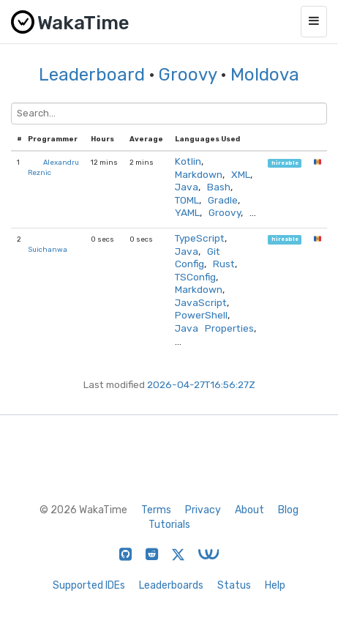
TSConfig (195, 277)
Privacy (203, 510)
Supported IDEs (89, 585)
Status (234, 585)
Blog (288, 510)
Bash (218, 187)
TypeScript (200, 238)
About (249, 510)
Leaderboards (171, 585)
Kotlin (188, 161)
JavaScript (201, 302)
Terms (156, 510)
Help (275, 585)
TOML (187, 200)
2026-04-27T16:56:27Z (201, 384)
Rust (224, 263)
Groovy (188, 74)
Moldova (264, 74)
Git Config (197, 257)
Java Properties (214, 328)
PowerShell (201, 315)
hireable (284, 163)
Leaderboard (92, 74)
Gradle (223, 200)
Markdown (198, 174)
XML (240, 174)
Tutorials (169, 524)
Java (186, 187)
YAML (187, 212)
